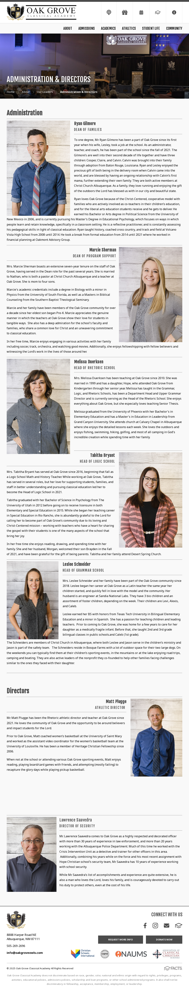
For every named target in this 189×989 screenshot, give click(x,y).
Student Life (151, 28)
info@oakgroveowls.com (25, 953)
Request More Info (120, 939)
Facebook (145, 925)
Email (166, 925)
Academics (108, 28)
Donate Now (164, 939)
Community (174, 28)
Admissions (86, 28)
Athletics (129, 28)
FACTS (178, 925)
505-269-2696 (16, 946)
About (67, 28)
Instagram (155, 925)
